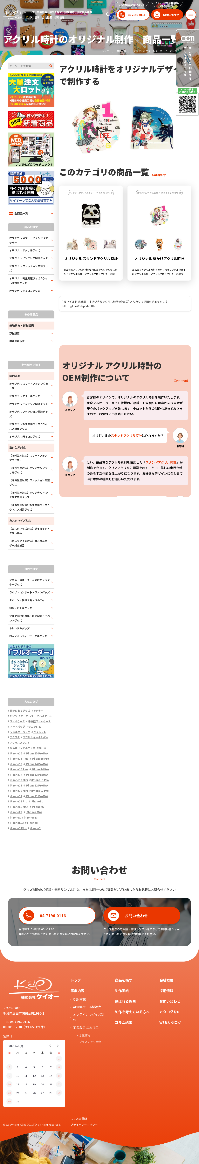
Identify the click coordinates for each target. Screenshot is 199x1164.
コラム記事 (33, 17)
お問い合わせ (169, 1001)
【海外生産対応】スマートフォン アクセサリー (28, 458)
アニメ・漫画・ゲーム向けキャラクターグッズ (29, 582)
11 (25, 1076)
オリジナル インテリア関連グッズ (28, 258)
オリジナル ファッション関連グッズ (28, 268)
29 (59, 1093)
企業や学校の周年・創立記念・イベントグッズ (29, 618)
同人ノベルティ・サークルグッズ (28, 636)
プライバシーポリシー (84, 1125)
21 (50, 1084)
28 (50, 1093)
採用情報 (59, 17)
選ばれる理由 (84, 12)
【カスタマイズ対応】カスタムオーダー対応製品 (29, 543)
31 (17, 1101)
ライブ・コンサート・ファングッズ (29, 592)
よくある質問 (79, 1118)
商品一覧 (121, 51)
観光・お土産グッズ (20, 608)
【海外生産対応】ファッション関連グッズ (29, 482)
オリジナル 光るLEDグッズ (24, 291)
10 (17, 1076)
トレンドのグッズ (19, 628)
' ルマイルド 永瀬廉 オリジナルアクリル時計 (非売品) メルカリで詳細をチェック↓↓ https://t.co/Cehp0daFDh (115, 304)
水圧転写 (84, 1035)
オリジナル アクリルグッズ (148, 51)
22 (59, 1084)
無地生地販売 (16, 341)
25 (25, 1093)
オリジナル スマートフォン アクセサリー (28, 240)
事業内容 (42, 12)
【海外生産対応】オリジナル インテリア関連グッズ (28, 495)
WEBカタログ (170, 1022)
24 (17, 1093)
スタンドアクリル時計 (126, 435)
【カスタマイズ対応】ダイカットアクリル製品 (29, 531)
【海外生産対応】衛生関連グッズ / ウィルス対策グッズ (29, 507)
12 (34, 1076)
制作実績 (69, 12)
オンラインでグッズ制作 (88, 1017)
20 (42, 1084)
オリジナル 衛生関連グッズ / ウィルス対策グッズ (28, 280)
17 (17, 1084)
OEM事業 (79, 999)
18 (25, 1084)
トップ (31, 12)
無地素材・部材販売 (87, 1006)
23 (9, 1093)
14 (50, 1076)
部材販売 (14, 333)
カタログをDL (170, 1011)
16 (9, 1084)
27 (42, 1093)
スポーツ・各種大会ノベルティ (27, 600)
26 (34, 1093)
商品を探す (55, 12)
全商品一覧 (18, 213)
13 (42, 1076)
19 (34, 1084)
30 (9, 1101)
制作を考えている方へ (132, 1011)
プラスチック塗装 (90, 1041)
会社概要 (47, 17)
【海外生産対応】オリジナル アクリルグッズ (28, 470)
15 (59, 1076)
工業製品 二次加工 (86, 1027)
